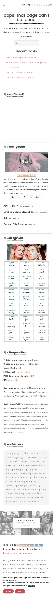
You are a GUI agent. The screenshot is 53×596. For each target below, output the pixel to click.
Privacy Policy (13, 380)
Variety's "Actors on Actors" (19, 72)
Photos (28, 197)
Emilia (11, 284)
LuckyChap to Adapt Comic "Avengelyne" (26, 62)
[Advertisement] (26, 117)
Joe (11, 304)
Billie (41, 271)
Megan (26, 318)
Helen (41, 291)
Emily (26, 284)
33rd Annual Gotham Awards (20, 77)
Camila (11, 277)
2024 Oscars (12, 67)
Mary (41, 311)
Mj (11, 325)
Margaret (11, 311)
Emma (41, 284)
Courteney (26, 277)
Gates (26, 291)
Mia (41, 318)
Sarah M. (11, 331)
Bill (26, 271)
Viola (11, 338)
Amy (26, 264)
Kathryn (41, 298)
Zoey (41, 338)
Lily (26, 304)
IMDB (38, 197)
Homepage (26, 553)
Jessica (26, 298)
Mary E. (26, 311)
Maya (11, 318)
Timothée (41, 331)
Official (15, 197)
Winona (26, 338)
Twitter (19, 372)
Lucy (41, 304)
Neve (41, 325)
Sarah (26, 331)
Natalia (26, 325)
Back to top (10, 553)
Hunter (11, 298)
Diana (41, 277)
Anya (41, 264)
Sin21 (41, 549)
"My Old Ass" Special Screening (21, 57)
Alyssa (11, 264)
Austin (11, 271)
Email (27, 372)
